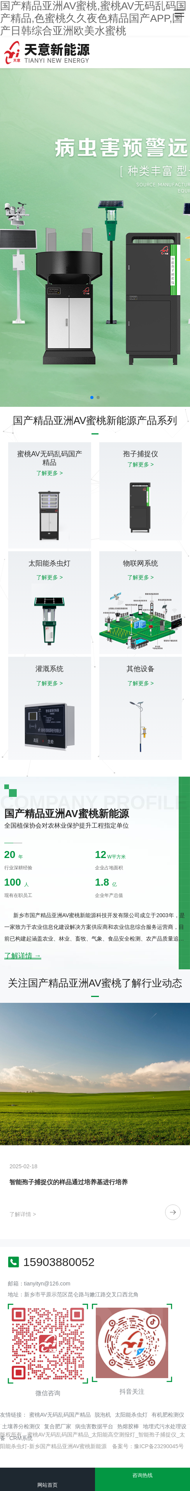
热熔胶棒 (128, 1426)
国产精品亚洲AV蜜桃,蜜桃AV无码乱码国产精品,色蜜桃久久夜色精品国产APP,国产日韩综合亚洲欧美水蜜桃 (93, 18)
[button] (91, 397)
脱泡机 (103, 1415)
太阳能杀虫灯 (131, 1415)
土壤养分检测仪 (21, 1426)
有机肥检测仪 (167, 1415)
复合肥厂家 (57, 1426)
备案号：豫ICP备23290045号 (148, 1446)
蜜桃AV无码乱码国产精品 (60, 1415)
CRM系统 (21, 1438)
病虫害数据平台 (94, 1426)
